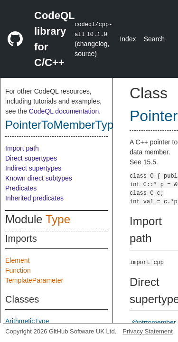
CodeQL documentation (64, 111)
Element (17, 260)
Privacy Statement (147, 331)
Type (58, 219)
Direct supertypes (31, 158)
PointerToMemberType (62, 124)
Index (128, 39)
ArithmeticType (27, 321)
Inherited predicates (34, 198)
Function (18, 270)
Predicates (21, 188)
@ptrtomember (153, 322)
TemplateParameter (34, 280)
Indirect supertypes (33, 168)
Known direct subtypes (38, 178)
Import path (22, 148)
